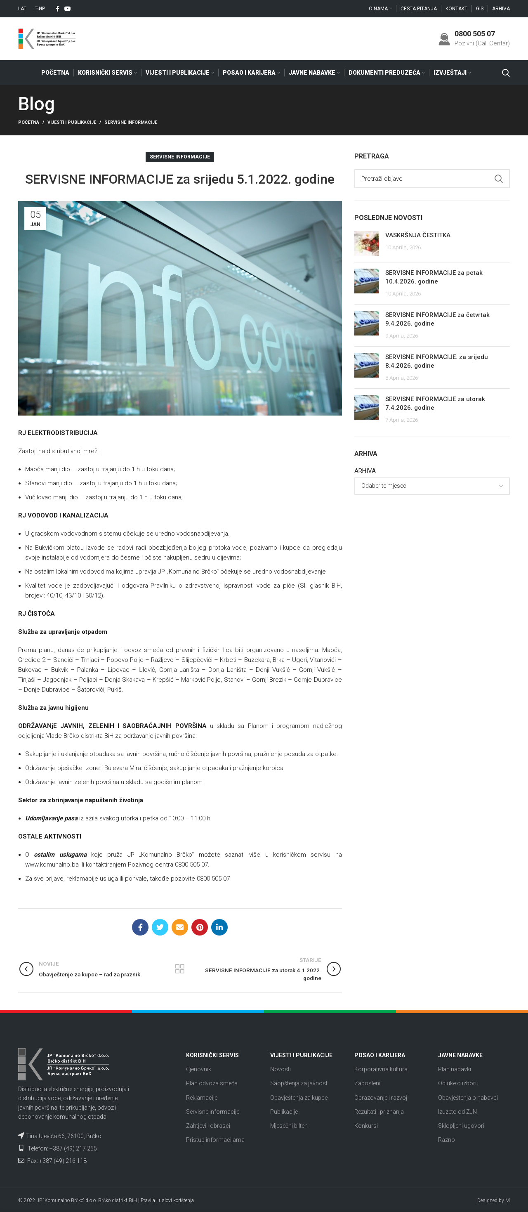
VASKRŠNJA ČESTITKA (417, 235)
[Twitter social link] (160, 927)
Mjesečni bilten (289, 1126)
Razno (446, 1140)
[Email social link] (180, 927)
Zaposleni (367, 1083)
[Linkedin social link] (219, 927)
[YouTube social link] (67, 8)
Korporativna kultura (381, 1069)
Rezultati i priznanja (379, 1111)
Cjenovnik (198, 1069)
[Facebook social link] (57, 8)
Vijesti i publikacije (71, 122)
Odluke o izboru (458, 1083)
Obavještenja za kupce (299, 1097)
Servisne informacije (130, 122)
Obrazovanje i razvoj (380, 1097)
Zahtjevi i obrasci (208, 1126)
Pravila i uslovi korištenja (167, 1200)
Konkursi (366, 1126)
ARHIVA (365, 471)
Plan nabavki (454, 1069)
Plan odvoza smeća (212, 1083)
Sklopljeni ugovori (461, 1126)
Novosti (280, 1069)
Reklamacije (201, 1097)
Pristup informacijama (215, 1140)
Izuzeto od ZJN (457, 1111)
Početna (28, 122)
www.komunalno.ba (52, 864)
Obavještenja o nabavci (468, 1097)
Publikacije (284, 1111)
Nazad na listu (180, 969)
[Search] (506, 73)
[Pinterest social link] (199, 927)
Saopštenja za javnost (299, 1083)
